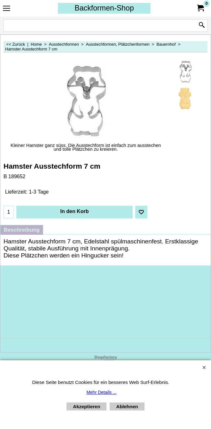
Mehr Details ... (101, 392)
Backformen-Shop (104, 8)
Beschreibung (22, 230)
